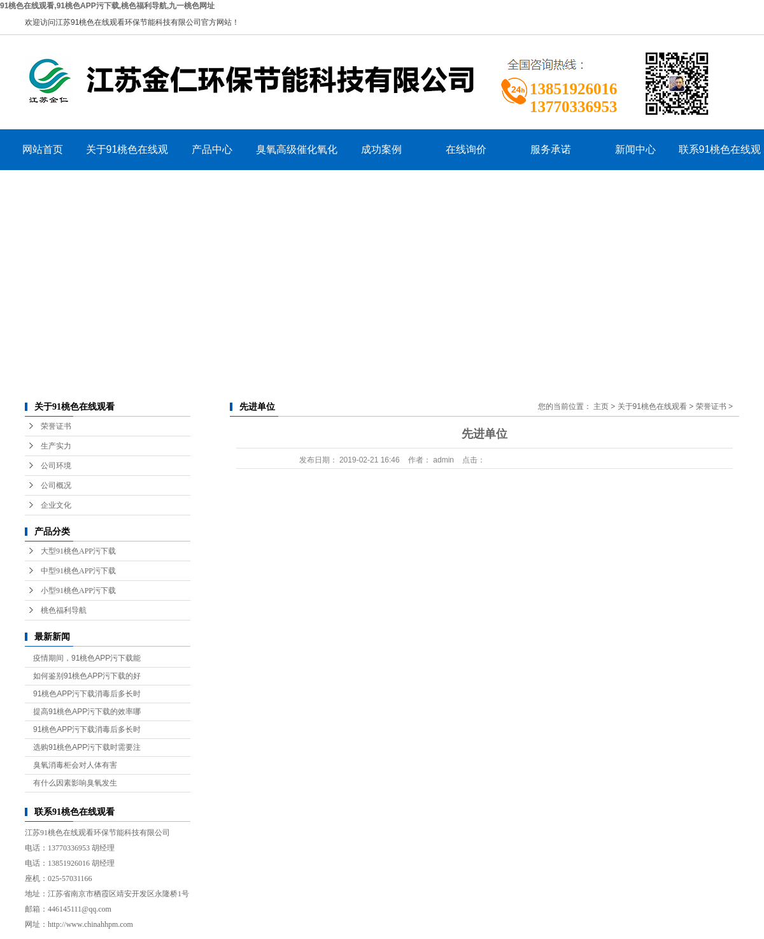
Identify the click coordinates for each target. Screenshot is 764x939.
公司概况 (56, 485)
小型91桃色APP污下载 (78, 590)
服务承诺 (550, 149)
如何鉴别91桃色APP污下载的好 (87, 675)
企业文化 (56, 505)
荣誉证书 (56, 426)
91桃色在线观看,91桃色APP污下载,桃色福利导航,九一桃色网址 (107, 5)
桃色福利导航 (64, 610)
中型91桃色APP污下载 (78, 570)
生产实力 (56, 445)
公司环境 (56, 465)
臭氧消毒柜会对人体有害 (75, 765)
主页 (601, 406)
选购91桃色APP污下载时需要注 (87, 747)
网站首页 (42, 149)
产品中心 (212, 149)
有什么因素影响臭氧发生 (75, 782)
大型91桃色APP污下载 (78, 551)
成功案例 (381, 149)
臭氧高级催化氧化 (296, 149)
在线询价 (466, 149)
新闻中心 (635, 149)
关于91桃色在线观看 (127, 157)
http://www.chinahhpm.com (90, 924)
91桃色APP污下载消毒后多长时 (87, 693)
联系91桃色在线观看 (720, 157)
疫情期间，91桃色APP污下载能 (87, 658)
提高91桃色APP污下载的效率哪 (87, 711)
